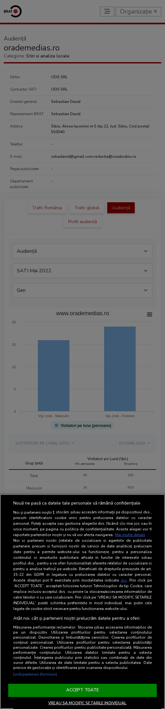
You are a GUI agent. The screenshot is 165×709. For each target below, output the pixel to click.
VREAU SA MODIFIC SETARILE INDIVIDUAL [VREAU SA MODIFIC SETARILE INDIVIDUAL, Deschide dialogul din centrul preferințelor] (87, 703)
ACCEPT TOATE (82, 690)
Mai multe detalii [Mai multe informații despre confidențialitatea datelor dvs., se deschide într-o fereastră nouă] (130, 534)
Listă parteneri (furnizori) (35, 674)
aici (124, 580)
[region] (82, 601)
